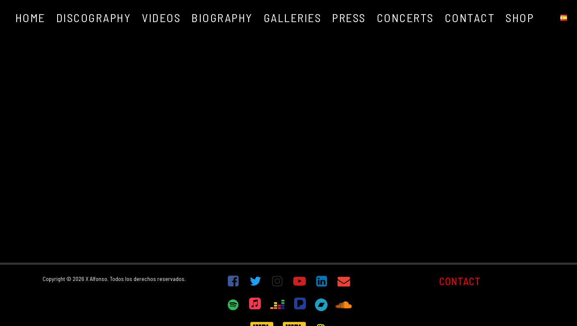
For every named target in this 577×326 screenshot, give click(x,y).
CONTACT (460, 281)
